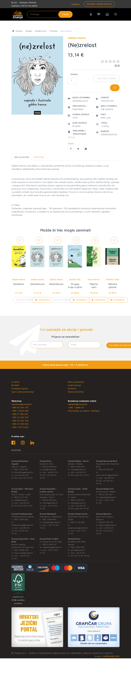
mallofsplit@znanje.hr (52, 547)
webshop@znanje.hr (21, 404)
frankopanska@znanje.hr (22, 525)
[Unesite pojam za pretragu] (50, 14)
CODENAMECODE (111, 656)
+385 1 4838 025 (20, 550)
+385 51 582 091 (19, 414)
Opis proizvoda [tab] (21, 157)
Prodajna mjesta (19, 388)
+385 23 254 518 (19, 417)
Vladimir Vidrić (112, 279)
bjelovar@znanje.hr (107, 525)
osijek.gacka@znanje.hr (78, 528)
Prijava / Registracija (99, 4)
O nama (15, 381)
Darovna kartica (76, 391)
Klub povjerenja (76, 381)
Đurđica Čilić (75, 279)
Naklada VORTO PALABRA (24, 5)
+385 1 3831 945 (77, 547)
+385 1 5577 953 (19, 427)
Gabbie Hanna (18, 279)
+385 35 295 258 (19, 420)
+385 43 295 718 (19, 407)
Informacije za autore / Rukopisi (84, 410)
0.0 (110, 63)
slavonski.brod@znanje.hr (107, 475)
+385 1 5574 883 (20, 519)
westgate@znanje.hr (52, 522)
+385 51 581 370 (105, 494)
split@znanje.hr (21, 500)
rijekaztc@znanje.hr (107, 497)
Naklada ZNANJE (27, 2)
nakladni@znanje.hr (77, 404)
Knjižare (75, 4)
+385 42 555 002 (49, 500)
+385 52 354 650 (20, 424)
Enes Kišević (94, 279)
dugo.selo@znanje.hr (23, 553)
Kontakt (15, 385)
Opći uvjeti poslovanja (22, 391)
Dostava (72, 388)
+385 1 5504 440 (20, 410)
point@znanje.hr (78, 550)
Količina (74, 74)
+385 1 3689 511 (76, 407)
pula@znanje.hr (49, 469)
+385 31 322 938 (77, 522)
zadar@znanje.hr (78, 503)
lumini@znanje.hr (50, 503)
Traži (65, 14)
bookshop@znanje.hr (23, 472)
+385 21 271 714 (20, 497)
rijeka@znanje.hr (78, 469)
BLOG (14, 2)
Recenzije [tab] (39, 157)
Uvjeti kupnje (74, 385)
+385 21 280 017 (49, 544)
